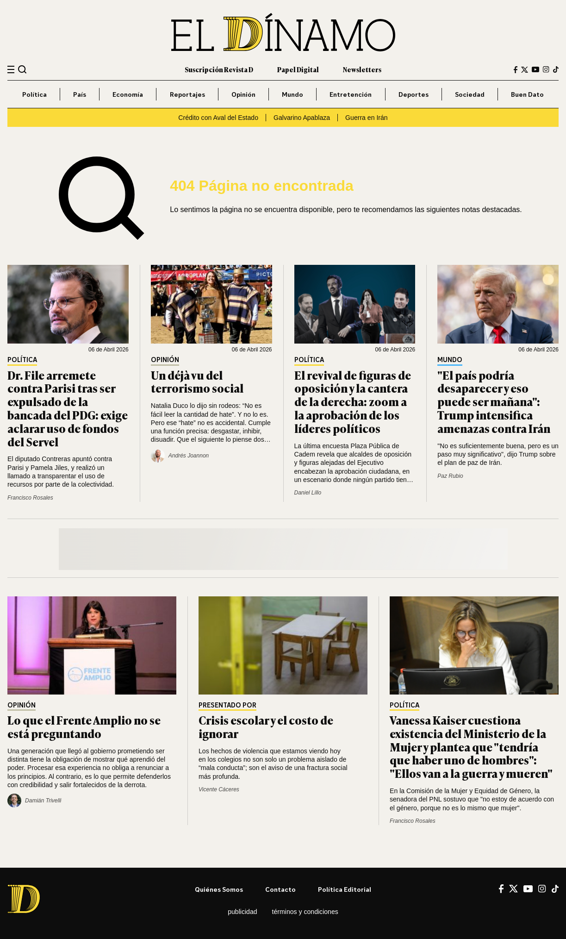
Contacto (280, 889)
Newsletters (362, 69)
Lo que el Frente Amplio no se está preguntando (84, 726)
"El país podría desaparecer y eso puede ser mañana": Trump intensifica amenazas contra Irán (493, 401)
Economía (127, 94)
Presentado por (227, 705)
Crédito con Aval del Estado (218, 117)
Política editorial (344, 889)
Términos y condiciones (305, 911)
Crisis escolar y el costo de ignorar (266, 726)
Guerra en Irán (366, 117)
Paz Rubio (450, 476)
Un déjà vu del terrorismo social (197, 381)
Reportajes (187, 94)
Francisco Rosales (30, 498)
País (79, 94)
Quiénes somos (219, 889)
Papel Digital (298, 69)
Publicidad (242, 911)
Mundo (292, 94)
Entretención (351, 94)
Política (34, 94)
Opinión (243, 94)
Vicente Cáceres (219, 789)
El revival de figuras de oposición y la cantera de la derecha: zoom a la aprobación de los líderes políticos (352, 401)
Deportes (413, 94)
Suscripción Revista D (219, 69)
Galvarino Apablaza (302, 117)
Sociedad (470, 94)
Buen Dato (527, 94)
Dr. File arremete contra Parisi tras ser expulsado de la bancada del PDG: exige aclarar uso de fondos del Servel (67, 408)
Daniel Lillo (308, 492)
